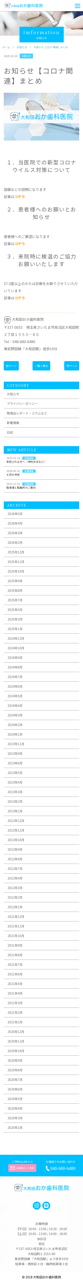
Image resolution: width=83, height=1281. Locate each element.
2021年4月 (15, 993)
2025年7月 (15, 600)
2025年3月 (15, 619)
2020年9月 (15, 1060)
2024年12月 (16, 638)
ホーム (6, 47)
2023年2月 (15, 801)
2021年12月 (16, 916)
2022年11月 (16, 830)
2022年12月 (16, 820)
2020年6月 (15, 1089)
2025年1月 (15, 629)
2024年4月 (15, 705)
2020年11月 (16, 1041)
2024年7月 (15, 677)
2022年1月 (15, 907)
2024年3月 (15, 715)
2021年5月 (15, 983)
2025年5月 (15, 609)
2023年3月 (15, 792)
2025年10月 (16, 571)
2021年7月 (15, 964)
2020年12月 (16, 1031)
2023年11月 (16, 744)
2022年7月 (15, 868)
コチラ (19, 196)
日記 (10, 432)
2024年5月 (15, 696)
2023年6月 (15, 763)
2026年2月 (15, 542)
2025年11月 (16, 561)
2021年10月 (16, 935)
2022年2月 (15, 897)
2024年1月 (15, 734)
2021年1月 (15, 1022)
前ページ (11, 366)
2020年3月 (15, 1118)
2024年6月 (15, 686)
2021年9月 (15, 945)
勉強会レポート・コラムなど (27, 413)
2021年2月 (15, 1012)
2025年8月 (15, 590)
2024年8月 (15, 667)
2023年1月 (15, 811)
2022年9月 (15, 849)
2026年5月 (15, 513)
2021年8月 (15, 955)
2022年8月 (15, 859)
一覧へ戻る (41, 366)
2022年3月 (15, 888)
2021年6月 (15, 974)
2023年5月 (15, 772)
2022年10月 (16, 840)
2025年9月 (15, 581)
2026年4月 (15, 523)
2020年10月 (16, 1051)
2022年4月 (15, 878)
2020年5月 (15, 1099)
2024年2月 (15, 724)
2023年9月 (15, 753)
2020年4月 (15, 1108)
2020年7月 (15, 1079)
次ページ (71, 366)
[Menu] (78, 6)
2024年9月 (15, 657)
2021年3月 (15, 1003)
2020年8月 (15, 1070)
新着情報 (13, 422)
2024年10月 (16, 648)
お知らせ (22, 47)
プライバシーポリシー (22, 403)
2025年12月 (16, 552)
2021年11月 (16, 926)
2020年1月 (15, 1127)
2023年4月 (15, 782)
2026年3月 (15, 533)
